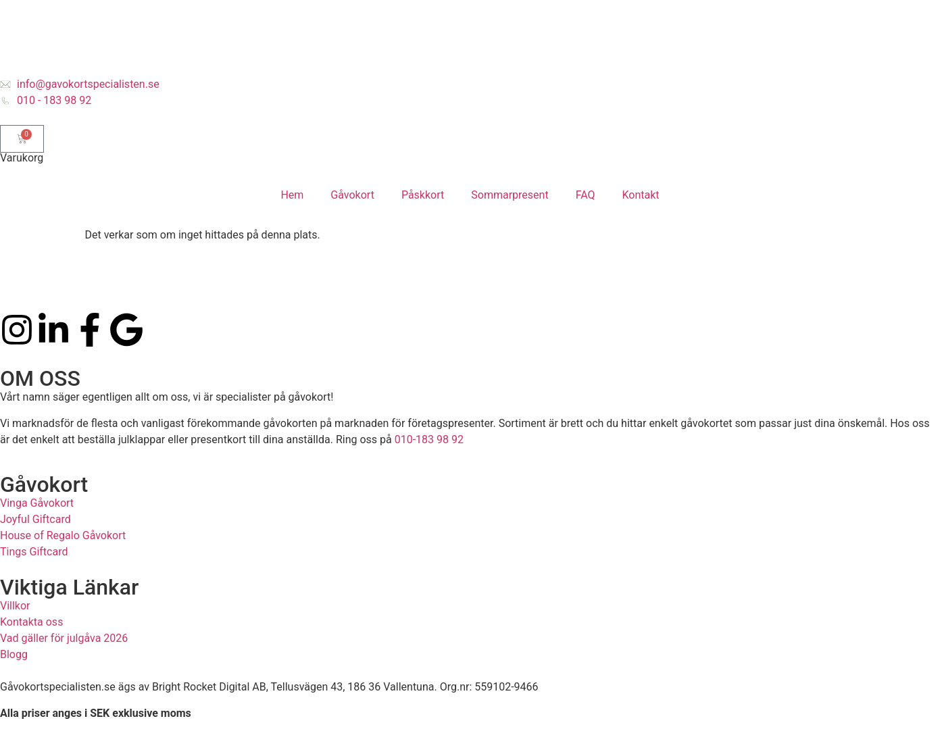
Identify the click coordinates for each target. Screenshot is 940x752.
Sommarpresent (509, 195)
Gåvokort (352, 195)
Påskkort (422, 195)
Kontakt (641, 195)
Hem (291, 195)
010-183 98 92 (429, 439)
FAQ (585, 195)
